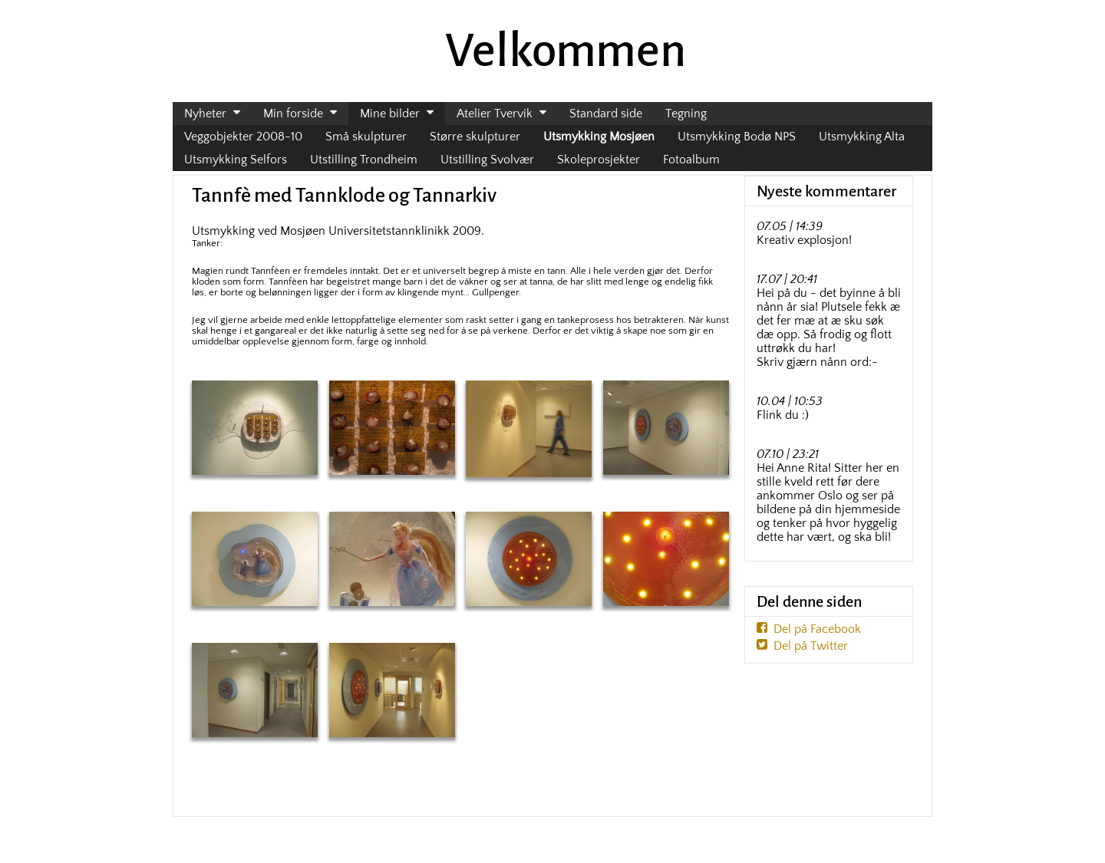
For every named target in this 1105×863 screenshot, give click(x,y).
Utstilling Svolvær (487, 159)
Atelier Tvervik (495, 113)
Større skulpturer (475, 136)
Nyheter (205, 113)
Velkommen (565, 50)
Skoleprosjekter (598, 159)
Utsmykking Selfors (235, 159)
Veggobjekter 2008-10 (243, 136)
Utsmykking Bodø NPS (737, 136)
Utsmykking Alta (862, 136)
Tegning (686, 113)
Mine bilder (390, 113)
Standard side (605, 113)
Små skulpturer (366, 136)
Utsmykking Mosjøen (599, 136)
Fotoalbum (691, 159)
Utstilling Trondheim (363, 159)
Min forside (293, 113)
